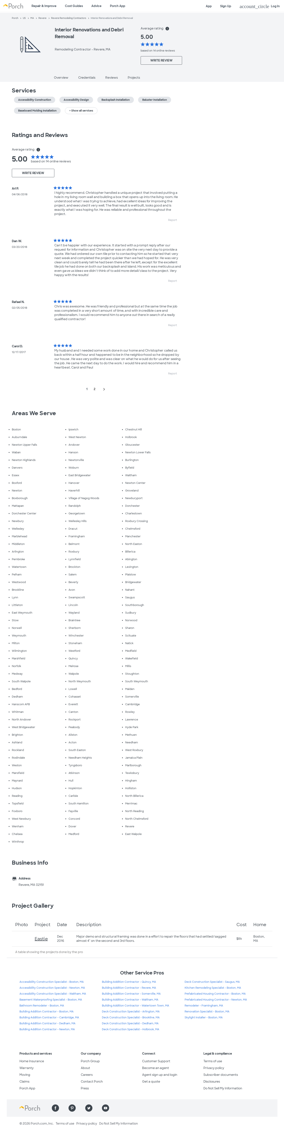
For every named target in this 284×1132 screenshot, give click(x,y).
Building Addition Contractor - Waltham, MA (130, 999)
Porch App (117, 6)
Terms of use (212, 1061)
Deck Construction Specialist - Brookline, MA (131, 1017)
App (209, 6)
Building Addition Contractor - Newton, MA (47, 1029)
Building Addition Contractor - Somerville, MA (131, 993)
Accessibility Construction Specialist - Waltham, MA (52, 993)
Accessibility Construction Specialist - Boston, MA (51, 982)
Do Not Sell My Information (222, 1088)
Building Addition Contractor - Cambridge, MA (49, 1017)
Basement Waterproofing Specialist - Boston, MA (50, 999)
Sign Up (225, 6)
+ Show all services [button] (81, 110)
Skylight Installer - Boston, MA (204, 1017)
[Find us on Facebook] (55, 1108)
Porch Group (90, 1061)
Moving (24, 1075)
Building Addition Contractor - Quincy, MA (129, 982)
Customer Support (156, 1061)
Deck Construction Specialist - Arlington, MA (131, 1011)
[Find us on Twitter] (88, 1108)
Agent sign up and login (159, 1075)
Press (85, 1088)
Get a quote (151, 1081)
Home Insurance (31, 1061)
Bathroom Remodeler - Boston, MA (41, 1005)
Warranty (26, 1068)
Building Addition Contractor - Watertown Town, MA (135, 1005)
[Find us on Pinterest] (72, 1108)
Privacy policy (213, 1068)
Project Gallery (33, 905)
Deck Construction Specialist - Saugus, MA (212, 982)
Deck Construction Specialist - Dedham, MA (130, 1023)
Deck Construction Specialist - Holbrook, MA (130, 1029)
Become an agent (155, 1068)
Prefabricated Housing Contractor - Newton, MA (216, 999)
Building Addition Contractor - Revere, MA (129, 988)
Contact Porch (92, 1081)
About (85, 1068)
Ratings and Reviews (40, 135)
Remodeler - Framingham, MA (204, 1005)
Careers (87, 1075)
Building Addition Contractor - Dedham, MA (47, 1023)
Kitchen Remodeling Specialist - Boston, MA (213, 988)
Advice (96, 6)
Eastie (41, 939)
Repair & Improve (44, 6)
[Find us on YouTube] (105, 1108)
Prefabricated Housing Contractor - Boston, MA (215, 993)
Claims (24, 1081)
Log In (260, 6)
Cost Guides (74, 6)
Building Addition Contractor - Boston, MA (46, 1011)
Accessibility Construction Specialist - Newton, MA (52, 988)
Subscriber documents (220, 1075)
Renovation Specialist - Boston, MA (207, 1011)
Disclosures (211, 1081)
